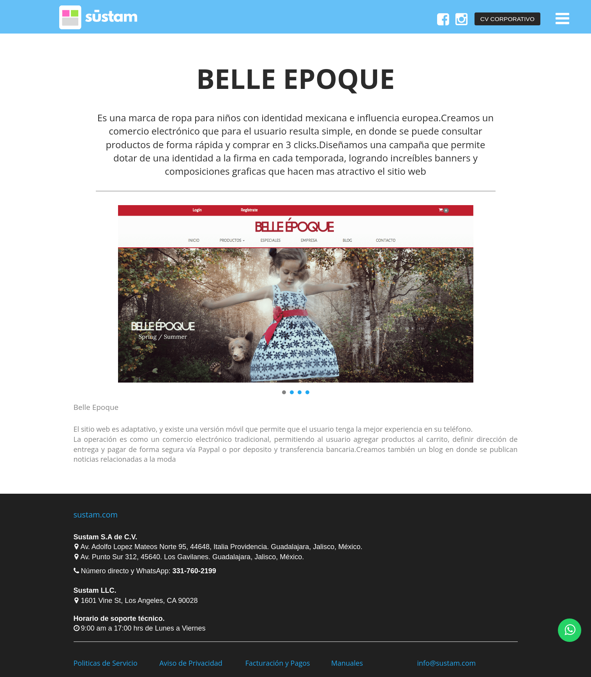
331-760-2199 (194, 571)
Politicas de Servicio (106, 663)
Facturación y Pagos (277, 663)
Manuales (347, 663)
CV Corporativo (507, 19)
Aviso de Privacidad (190, 663)
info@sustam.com (446, 663)
